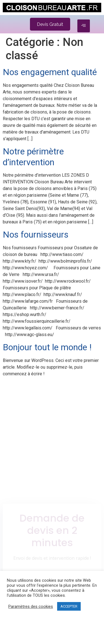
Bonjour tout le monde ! (47, 347)
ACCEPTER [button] (68, 606)
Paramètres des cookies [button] (30, 606)
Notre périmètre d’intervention (33, 156)
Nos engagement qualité (50, 72)
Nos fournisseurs (36, 234)
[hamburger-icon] (83, 25)
